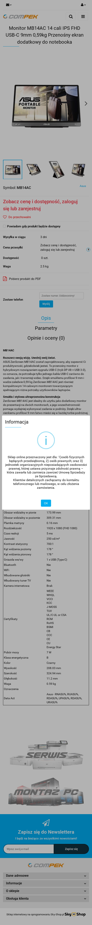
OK (46, 503)
